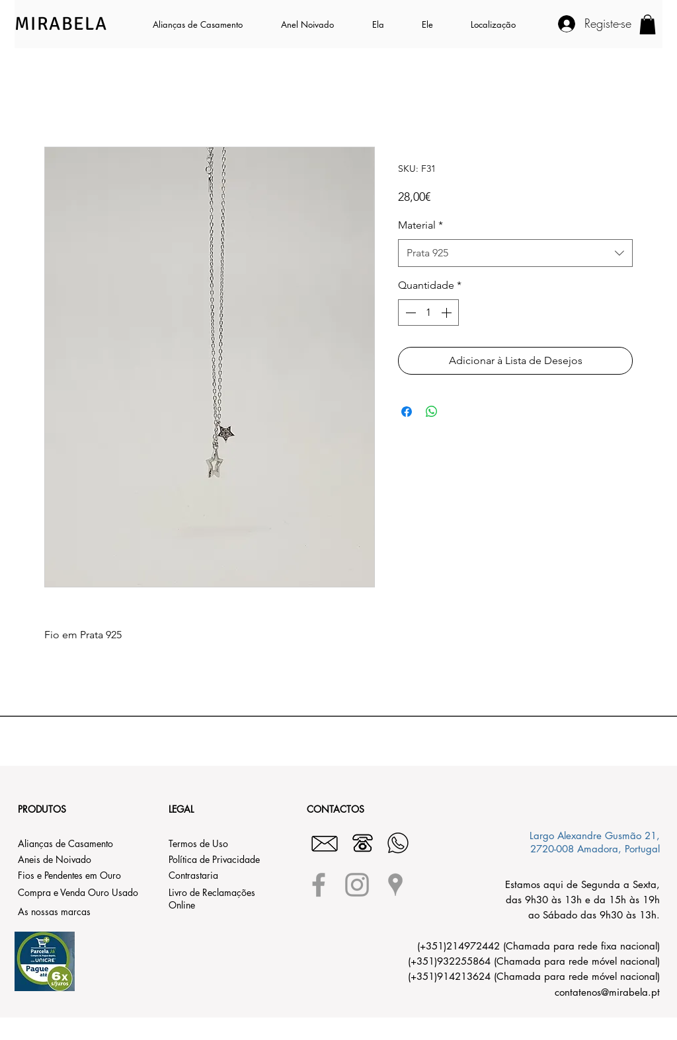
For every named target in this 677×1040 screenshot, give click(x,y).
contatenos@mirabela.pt (607, 992)
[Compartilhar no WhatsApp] (432, 412)
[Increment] (447, 312)
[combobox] (515, 253)
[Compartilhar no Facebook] (407, 412)
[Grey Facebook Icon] (319, 885)
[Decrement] (409, 312)
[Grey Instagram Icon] (357, 885)
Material (420, 225)
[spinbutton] (428, 312)
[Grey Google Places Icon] (395, 885)
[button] (387, 24)
